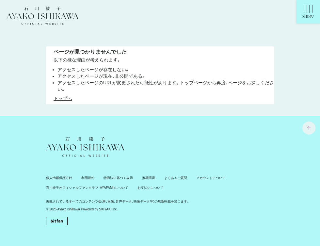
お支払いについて (150, 187)
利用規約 (87, 178)
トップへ (63, 98)
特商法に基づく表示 (118, 178)
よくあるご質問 (175, 178)
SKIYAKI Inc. (108, 209)
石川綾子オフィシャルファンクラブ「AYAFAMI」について (87, 187)
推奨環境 (148, 178)
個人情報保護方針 (59, 178)
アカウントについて (211, 178)
